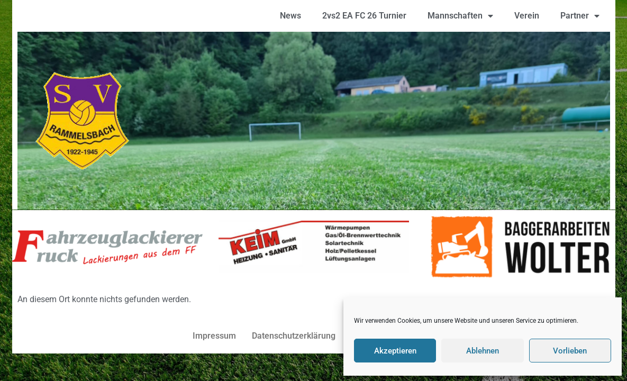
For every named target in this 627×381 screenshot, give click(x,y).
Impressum (214, 336)
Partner (579, 15)
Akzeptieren (395, 351)
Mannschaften (460, 15)
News (290, 16)
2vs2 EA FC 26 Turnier (364, 16)
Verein (526, 16)
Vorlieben (570, 351)
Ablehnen (482, 351)
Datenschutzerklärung (293, 336)
